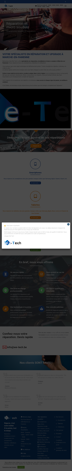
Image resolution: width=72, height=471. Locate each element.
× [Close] (68, 224)
